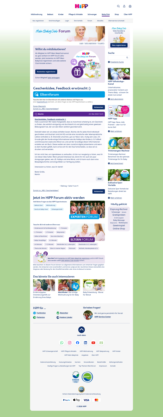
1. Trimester (63, 228)
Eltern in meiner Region (57, 248)
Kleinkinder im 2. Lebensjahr (66, 244)
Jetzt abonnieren (117, 99)
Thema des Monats (41, 248)
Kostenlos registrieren (46, 72)
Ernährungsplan (119, 218)
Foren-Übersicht (39, 106)
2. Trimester (38, 232)
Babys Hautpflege (40, 240)
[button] (118, 6)
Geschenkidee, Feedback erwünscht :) (50, 119)
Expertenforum (42, 102)
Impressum (103, 366)
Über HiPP (95, 355)
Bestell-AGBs (101, 362)
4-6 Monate (38, 244)
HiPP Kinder (116, 351)
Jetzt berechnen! (117, 163)
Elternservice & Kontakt (116, 21)
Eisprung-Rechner (119, 209)
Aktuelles (100, 21)
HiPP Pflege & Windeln (68, 351)
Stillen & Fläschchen (41, 236)
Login (67, 21)
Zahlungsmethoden (116, 362)
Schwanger (116, 212)
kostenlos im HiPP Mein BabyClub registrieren (74, 258)
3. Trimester (49, 232)
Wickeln (124, 212)
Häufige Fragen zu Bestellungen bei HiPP (61, 366)
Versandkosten (89, 362)
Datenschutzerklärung (48, 362)
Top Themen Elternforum (87, 366)
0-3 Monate (53, 240)
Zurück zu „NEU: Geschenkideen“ (46, 109)
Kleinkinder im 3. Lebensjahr (88, 244)
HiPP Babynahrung (102, 351)
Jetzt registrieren (90, 43)
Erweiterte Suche (117, 62)
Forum (90, 21)
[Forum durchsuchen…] (119, 57)
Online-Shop (119, 228)
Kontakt (112, 366)
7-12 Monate (49, 244)
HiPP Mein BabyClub (71, 355)
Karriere (77, 362)
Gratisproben (118, 214)
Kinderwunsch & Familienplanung (45, 228)
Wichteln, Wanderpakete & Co (88, 248)
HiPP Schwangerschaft (50, 351)
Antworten (98, 107)
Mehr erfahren (116, 131)
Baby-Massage (119, 220)
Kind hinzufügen (54, 21)
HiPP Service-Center (102, 317)
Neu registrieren (38, 21)
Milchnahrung (50, 205)
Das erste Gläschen (57, 236)
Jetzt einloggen (54, 77)
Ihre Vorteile (78, 21)
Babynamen (60, 232)
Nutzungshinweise (65, 362)
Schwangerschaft (56, 209)
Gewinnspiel (119, 225)
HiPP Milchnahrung (86, 351)
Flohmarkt (72, 248)
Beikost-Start (39, 205)
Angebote (85, 355)
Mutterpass (123, 223)
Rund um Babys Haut (41, 209)
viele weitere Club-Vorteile (70, 260)
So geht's (101, 43)
